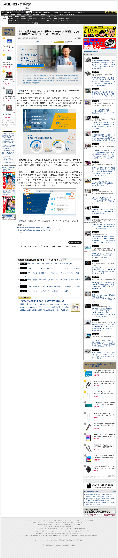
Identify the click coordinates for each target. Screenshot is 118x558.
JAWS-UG (45, 524)
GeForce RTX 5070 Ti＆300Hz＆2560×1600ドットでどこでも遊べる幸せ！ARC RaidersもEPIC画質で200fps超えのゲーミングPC (103, 343)
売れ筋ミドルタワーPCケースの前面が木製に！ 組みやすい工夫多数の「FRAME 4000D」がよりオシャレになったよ (103, 270)
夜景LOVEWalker (63, 535)
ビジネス (16, 12)
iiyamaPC (23, 16)
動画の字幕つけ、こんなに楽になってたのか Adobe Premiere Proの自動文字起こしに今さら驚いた (57, 304)
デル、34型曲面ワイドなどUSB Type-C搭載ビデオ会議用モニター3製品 (53, 286)
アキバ (65, 12)
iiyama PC (56, 522)
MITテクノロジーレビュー (75, 533)
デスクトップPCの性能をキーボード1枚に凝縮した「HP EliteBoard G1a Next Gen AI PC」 (103, 111)
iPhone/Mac (37, 12)
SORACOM (52, 528)
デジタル (24, 4)
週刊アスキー (36, 14)
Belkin (68, 18)
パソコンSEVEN (36, 16)
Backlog (55, 20)
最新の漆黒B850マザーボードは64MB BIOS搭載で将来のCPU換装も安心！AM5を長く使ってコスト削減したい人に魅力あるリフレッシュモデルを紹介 (103, 81)
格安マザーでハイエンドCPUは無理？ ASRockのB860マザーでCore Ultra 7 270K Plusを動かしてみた (103, 298)
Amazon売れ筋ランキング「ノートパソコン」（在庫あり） (8, 31)
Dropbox (42, 20)
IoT (11, 12)
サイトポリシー (39, 540)
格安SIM (13, 14)
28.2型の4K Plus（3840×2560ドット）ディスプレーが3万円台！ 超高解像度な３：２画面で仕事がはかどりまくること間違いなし (103, 239)
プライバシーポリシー (52, 540)
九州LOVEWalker (73, 535)
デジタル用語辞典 (56, 533)
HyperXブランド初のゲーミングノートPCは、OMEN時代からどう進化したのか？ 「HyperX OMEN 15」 (103, 125)
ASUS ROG (23, 18)
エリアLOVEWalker (33, 535)
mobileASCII (65, 533)
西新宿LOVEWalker (53, 535)
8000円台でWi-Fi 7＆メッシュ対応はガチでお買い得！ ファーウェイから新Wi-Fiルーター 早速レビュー (103, 200)
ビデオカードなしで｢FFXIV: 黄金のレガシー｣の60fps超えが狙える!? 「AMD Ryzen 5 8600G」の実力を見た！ (103, 355)
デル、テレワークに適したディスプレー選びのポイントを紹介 (50, 264)
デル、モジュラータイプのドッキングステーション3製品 (48, 291)
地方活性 (64, 14)
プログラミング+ (53, 14)
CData (49, 20)
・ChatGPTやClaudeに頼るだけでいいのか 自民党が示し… (8, 146)
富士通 (10, 16)
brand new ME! (70, 526)
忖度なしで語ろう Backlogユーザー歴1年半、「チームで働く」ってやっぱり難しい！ (103, 255)
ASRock (42, 18)
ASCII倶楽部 (111, 12)
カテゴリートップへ (75, 242)
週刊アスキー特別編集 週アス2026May (9, 169)
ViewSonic (61, 18)
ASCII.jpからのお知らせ (91, 491)
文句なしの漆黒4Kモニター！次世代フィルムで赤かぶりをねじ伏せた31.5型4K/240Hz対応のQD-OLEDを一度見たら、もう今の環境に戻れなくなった (103, 171)
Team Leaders (60, 531)
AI (8, 12)
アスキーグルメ (28, 14)
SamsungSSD (34, 18)
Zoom (74, 20)
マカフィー (10, 23)
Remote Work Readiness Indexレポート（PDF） (35, 228)
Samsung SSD (35, 528)
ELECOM (10, 18)
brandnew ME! (36, 23)
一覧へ (113, 491)
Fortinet (61, 20)
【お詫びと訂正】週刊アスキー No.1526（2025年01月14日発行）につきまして (100, 503)
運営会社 (63, 540)
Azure (29, 20)
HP (55, 16)
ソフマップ (30, 23)
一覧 (51, 41)
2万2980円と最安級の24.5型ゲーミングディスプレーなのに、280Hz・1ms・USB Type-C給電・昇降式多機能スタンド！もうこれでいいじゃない (103, 312)
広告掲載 (79, 540)
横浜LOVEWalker (43, 535)
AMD (17, 18)
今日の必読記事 (39, 533)
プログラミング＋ (68, 531)
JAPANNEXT (23, 23)
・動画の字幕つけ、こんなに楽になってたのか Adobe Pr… (8, 141)
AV (60, 12)
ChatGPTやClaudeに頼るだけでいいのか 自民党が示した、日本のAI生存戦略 (49, 307)
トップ (4, 12)
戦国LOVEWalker (93, 535)
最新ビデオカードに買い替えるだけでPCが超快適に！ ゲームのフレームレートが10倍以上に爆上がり (103, 95)
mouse (17, 16)
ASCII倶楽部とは (10, 162)
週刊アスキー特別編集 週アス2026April (9, 192)
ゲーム (83, 12)
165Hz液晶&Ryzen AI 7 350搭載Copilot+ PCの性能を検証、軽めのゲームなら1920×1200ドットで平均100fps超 (103, 285)
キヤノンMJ (17, 23)
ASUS (48, 16)
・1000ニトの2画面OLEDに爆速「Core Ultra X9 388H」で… (8, 152)
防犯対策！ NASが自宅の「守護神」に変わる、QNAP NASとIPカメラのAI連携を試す (103, 211)
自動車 (45, 12)
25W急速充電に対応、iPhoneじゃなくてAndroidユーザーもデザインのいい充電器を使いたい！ (103, 226)
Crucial (49, 18)
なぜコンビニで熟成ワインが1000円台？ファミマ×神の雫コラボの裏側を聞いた (103, 184)
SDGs (59, 14)
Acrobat (17, 20)
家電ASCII (19, 14)
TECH (23, 12)
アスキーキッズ (5, 14)
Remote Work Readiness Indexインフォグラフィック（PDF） (39, 230)
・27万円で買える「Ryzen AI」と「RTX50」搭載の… (8, 158)
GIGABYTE (29, 18)
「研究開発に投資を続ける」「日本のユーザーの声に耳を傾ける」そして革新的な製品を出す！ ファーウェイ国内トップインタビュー (103, 137)
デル (20, 91)
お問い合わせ (71, 540)
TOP (26, 520)
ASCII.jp (10, 4)
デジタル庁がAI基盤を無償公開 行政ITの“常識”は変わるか (42, 301)
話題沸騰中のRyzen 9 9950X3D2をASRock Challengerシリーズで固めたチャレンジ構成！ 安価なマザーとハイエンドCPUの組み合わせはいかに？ (103, 64)
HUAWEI (55, 18)
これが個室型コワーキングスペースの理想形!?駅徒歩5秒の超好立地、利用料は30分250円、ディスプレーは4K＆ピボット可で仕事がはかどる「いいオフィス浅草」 (103, 154)
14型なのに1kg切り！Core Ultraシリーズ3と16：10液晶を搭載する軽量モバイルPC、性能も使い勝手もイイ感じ (103, 327)
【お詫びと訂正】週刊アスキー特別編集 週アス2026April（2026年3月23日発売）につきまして (100, 495)
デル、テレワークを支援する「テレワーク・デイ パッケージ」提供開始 (53, 268)
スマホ (69, 12)
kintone (23, 20)
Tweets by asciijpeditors (90, 51)
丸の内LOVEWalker (83, 535)
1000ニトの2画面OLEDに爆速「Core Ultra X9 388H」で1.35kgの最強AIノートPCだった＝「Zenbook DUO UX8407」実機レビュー (68, 310)
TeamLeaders (44, 14)
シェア (37, 41)
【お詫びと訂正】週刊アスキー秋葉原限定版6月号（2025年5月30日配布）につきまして (100, 499)
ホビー (50, 12)
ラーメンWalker (24, 535)
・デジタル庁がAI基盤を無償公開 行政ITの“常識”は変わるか (8, 135)
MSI (42, 16)
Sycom (30, 16)
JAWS (10, 20)
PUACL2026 (70, 14)
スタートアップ (76, 12)
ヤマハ (68, 20)
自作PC (56, 12)
